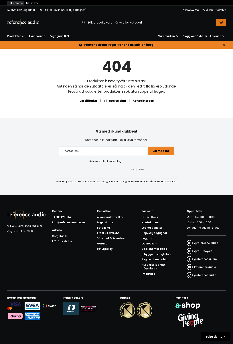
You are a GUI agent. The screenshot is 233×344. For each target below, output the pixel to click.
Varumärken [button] (168, 36)
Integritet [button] (148, 274)
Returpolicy (104, 249)
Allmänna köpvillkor (110, 217)
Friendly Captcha (137, 169)
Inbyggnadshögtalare (156, 254)
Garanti (102, 243)
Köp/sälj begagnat (154, 233)
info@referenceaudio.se (68, 222)
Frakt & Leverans (108, 233)
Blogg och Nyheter (195, 36)
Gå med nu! (161, 151)
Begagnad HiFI (59, 36)
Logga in (147, 238)
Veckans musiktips (214, 9)
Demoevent (149, 243)
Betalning (103, 228)
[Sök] (116, 22)
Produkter (15, 36)
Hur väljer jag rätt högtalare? (153, 266)
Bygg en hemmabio (154, 259)
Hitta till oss (150, 217)
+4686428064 (61, 217)
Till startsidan (115, 101)
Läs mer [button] (217, 36)
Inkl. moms (16, 3)
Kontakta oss (191, 9)
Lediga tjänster (152, 228)
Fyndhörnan (37, 36)
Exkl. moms (32, 3)
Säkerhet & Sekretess (111, 238)
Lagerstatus (105, 222)
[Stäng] (224, 45)
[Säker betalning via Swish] (50, 306)
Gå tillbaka (88, 101)
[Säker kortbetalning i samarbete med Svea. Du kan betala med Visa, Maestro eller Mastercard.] (15, 306)
